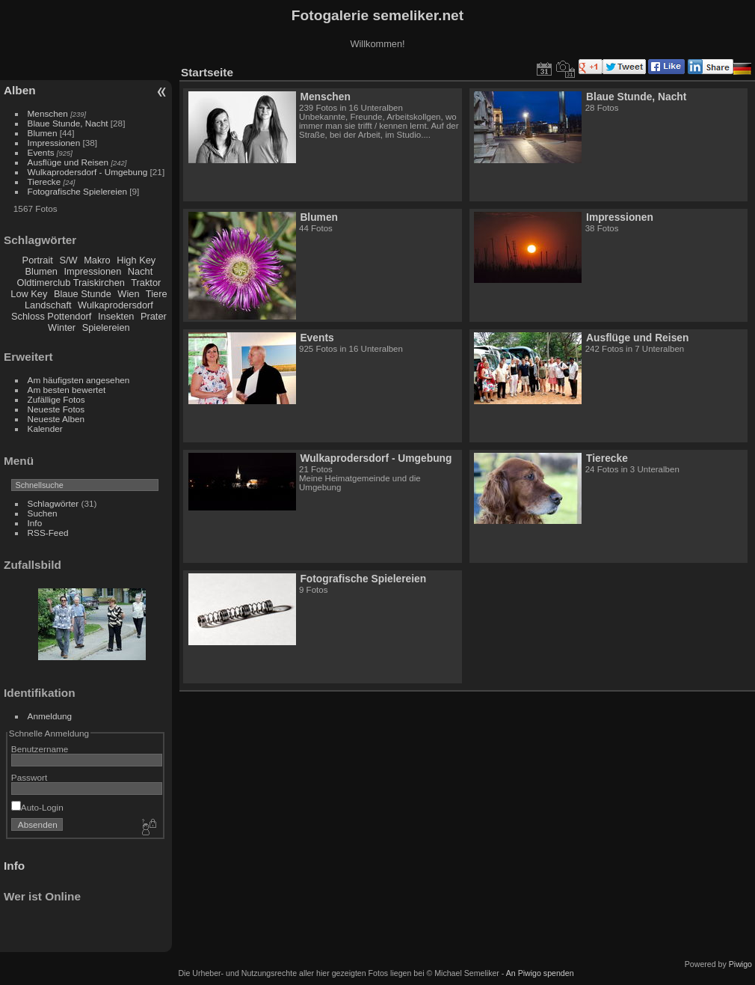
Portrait (37, 260)
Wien (128, 293)
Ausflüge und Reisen (68, 162)
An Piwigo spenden (540, 973)
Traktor (146, 282)
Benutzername (40, 749)
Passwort (29, 777)
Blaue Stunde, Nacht (68, 123)
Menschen (48, 113)
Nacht (140, 271)
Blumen (43, 133)
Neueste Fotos (56, 409)
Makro (97, 260)
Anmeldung (50, 716)
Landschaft (48, 305)
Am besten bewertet (67, 389)
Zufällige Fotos (56, 399)
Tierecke (44, 181)
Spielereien (106, 327)
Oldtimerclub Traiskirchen (71, 282)
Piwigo (740, 964)
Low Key (28, 293)
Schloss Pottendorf (51, 316)
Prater (154, 316)
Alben (20, 90)
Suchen (43, 513)
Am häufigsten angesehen (79, 380)
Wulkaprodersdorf (115, 305)
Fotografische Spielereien (77, 191)
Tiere (156, 293)
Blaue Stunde (82, 293)
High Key (136, 260)
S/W (68, 260)
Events (41, 152)
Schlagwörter (53, 503)
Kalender (45, 428)
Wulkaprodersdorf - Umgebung (88, 172)
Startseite (207, 72)
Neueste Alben (56, 419)
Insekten (116, 316)
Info (35, 523)
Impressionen (54, 142)
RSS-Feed (48, 532)
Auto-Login (37, 807)
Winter (62, 327)
